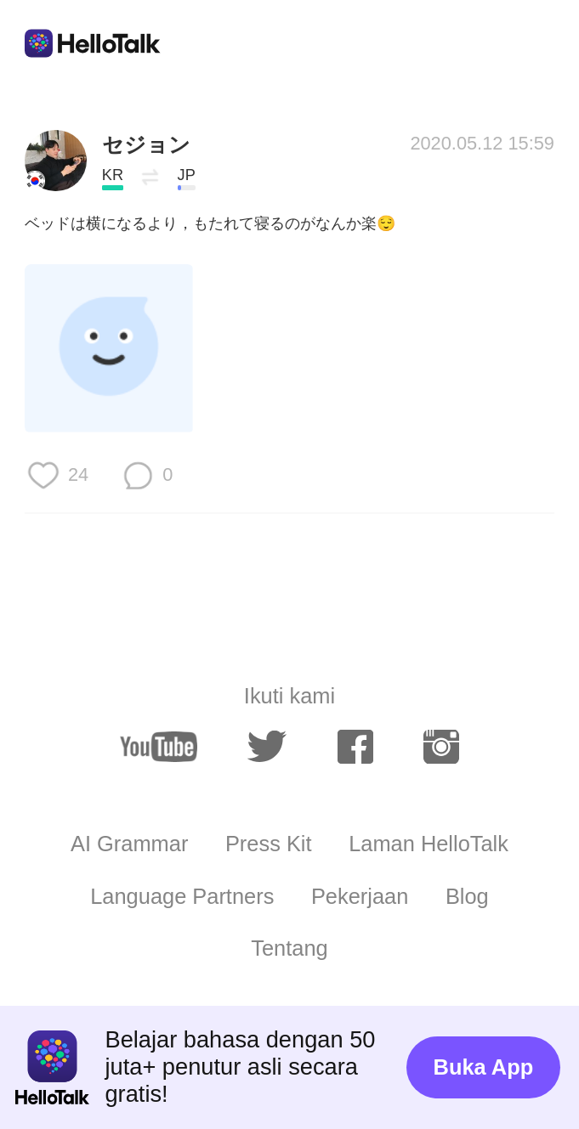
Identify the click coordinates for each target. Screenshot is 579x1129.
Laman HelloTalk (428, 843)
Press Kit (268, 843)
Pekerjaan (359, 896)
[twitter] (266, 747)
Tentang (289, 948)
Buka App (484, 1067)
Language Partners (182, 896)
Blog (467, 896)
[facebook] (355, 747)
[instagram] (441, 747)
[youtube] (158, 746)
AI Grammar (129, 843)
